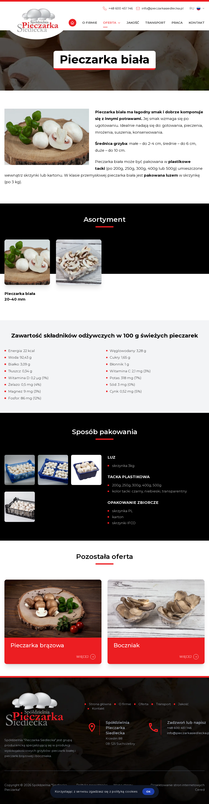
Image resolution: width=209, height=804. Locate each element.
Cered (200, 790)
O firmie (125, 704)
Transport (163, 704)
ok (148, 791)
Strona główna (100, 704)
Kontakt (98, 708)
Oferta (143, 704)
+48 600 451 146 (179, 728)
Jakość (183, 704)
